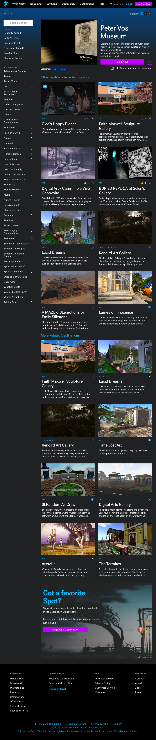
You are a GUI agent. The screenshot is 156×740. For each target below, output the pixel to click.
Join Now (122, 61)
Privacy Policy (102, 683)
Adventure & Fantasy (15, 71)
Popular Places (12, 53)
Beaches (8, 99)
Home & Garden (12, 154)
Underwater (10, 282)
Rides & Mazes (12, 225)
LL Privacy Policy (100, 723)
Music (7, 194)
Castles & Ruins (12, 109)
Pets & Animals (12, 205)
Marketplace (17, 687)
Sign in (129, 3)
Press (138, 692)
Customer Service (105, 687)
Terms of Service (104, 678)
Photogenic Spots (13, 210)
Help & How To (12, 148)
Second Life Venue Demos (14, 255)
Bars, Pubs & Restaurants (10, 93)
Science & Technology (16, 243)
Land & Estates (12, 164)
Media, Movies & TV (14, 179)
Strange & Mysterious (15, 276)
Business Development (62, 678)
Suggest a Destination (65, 629)
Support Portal (18, 706)
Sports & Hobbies (13, 271)
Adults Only (10, 302)
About (138, 683)
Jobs (138, 687)
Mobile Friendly (12, 189)
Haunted (8, 143)
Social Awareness (13, 261)
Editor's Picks (11, 38)
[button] (19, 4)
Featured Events (12, 43)
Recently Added (12, 33)
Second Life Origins (14, 248)
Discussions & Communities (11, 121)
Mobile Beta (17, 678)
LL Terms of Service (76, 723)
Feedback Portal (19, 710)
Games (7, 138)
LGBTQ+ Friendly (13, 169)
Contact (139, 678)
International (11, 159)
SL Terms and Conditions (47, 723)
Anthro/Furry (10, 81)
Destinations (17, 696)
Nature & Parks (12, 200)
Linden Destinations (14, 174)
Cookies (117, 723)
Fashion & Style (12, 132)
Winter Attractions (13, 297)
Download (16, 683)
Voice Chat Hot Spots (15, 292)
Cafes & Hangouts (13, 104)
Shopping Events (13, 58)
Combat (8, 114)
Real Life (8, 220)
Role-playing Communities (11, 232)
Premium (9, 215)
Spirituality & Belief (14, 266)
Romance (9, 238)
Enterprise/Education (61, 683)
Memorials (9, 184)
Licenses (100, 692)
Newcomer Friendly (14, 48)
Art (12, 13)
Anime (7, 76)
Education (9, 127)
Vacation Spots (12, 287)
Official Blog (17, 701)
